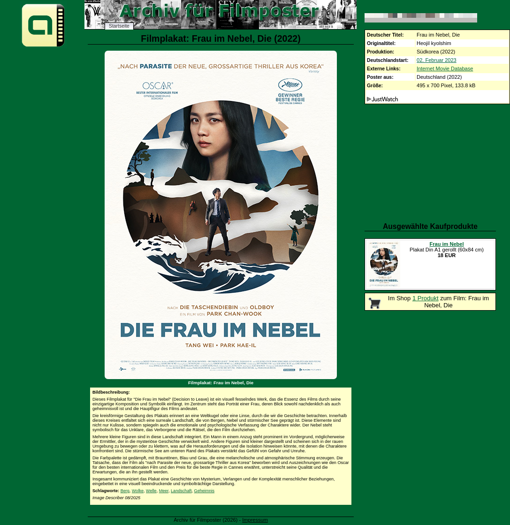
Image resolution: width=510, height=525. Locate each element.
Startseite (119, 26)
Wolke (138, 490)
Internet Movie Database (445, 68)
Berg (125, 490)
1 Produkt (425, 298)
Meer (163, 490)
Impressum (255, 520)
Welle (151, 490)
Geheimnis (204, 490)
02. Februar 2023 (437, 60)
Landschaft (181, 490)
